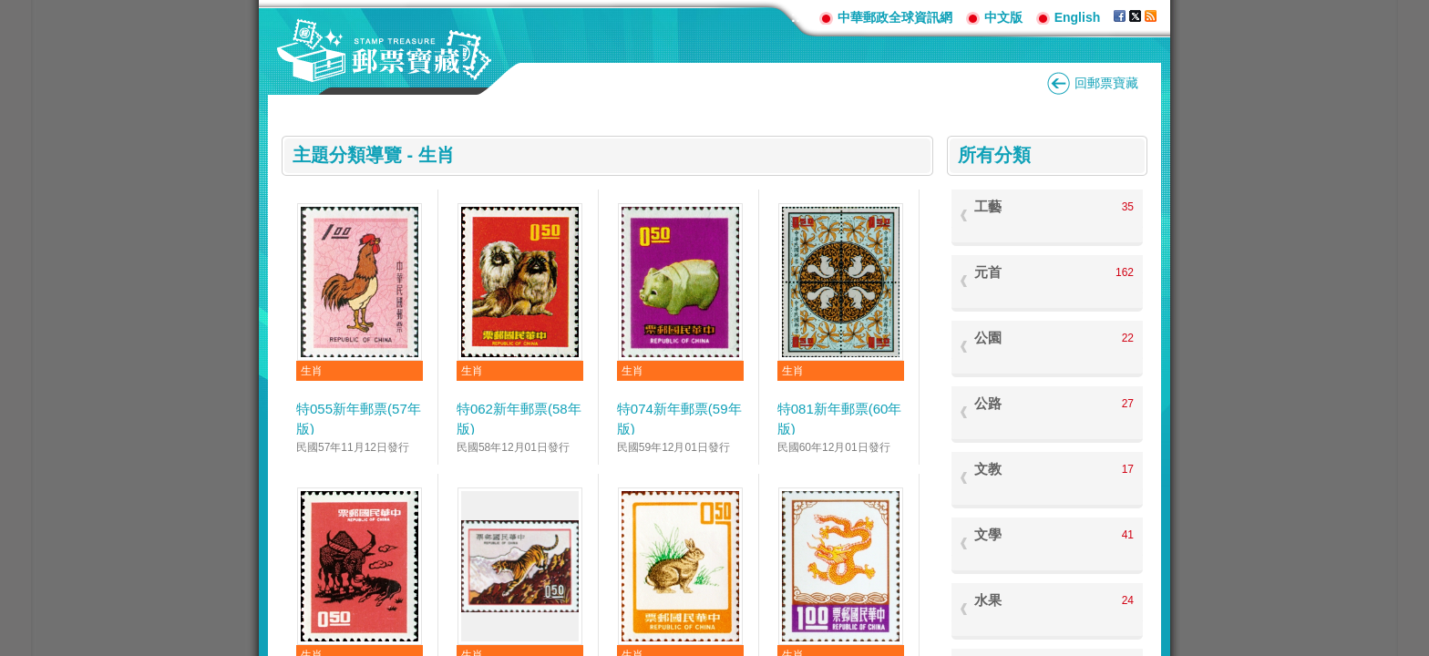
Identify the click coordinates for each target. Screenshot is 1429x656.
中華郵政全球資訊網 (895, 17)
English (1077, 17)
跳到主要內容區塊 (9, 9)
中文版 (1003, 17)
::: (798, 17)
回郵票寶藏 (1106, 83)
